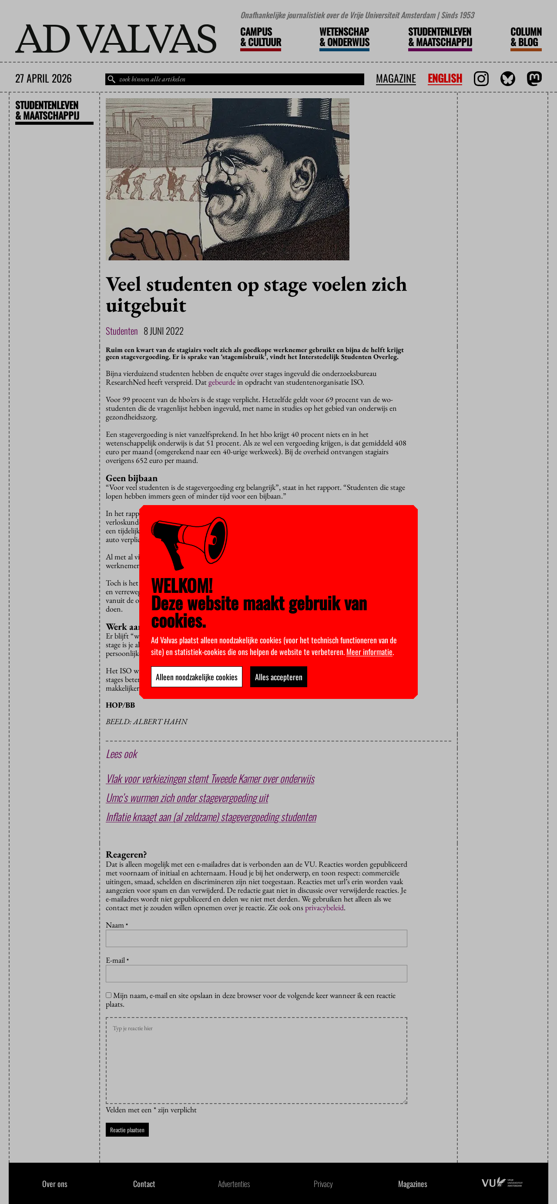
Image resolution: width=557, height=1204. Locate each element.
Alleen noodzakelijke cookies (197, 676)
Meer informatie (369, 651)
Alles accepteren (278, 676)
